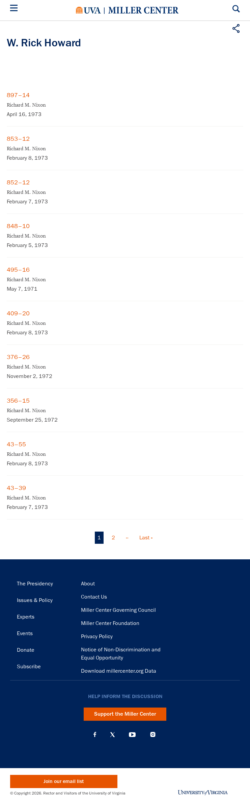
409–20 (18, 313)
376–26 (18, 357)
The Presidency (35, 583)
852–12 (18, 182)
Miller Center (143, 10)
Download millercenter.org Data (118, 671)
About (88, 583)
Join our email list (64, 781)
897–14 (18, 95)
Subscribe (29, 666)
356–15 (18, 400)
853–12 (18, 138)
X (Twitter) (112, 735)
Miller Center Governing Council (118, 610)
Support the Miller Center (125, 714)
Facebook (94, 734)
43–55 (16, 444)
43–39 (16, 488)
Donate (25, 650)
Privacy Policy (97, 636)
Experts (25, 616)
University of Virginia (88, 10)
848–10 (18, 226)
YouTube (132, 734)
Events (25, 633)
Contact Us (94, 597)
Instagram (153, 734)
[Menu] (15, 9)
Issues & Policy (35, 600)
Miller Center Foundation (110, 623)
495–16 (18, 269)
